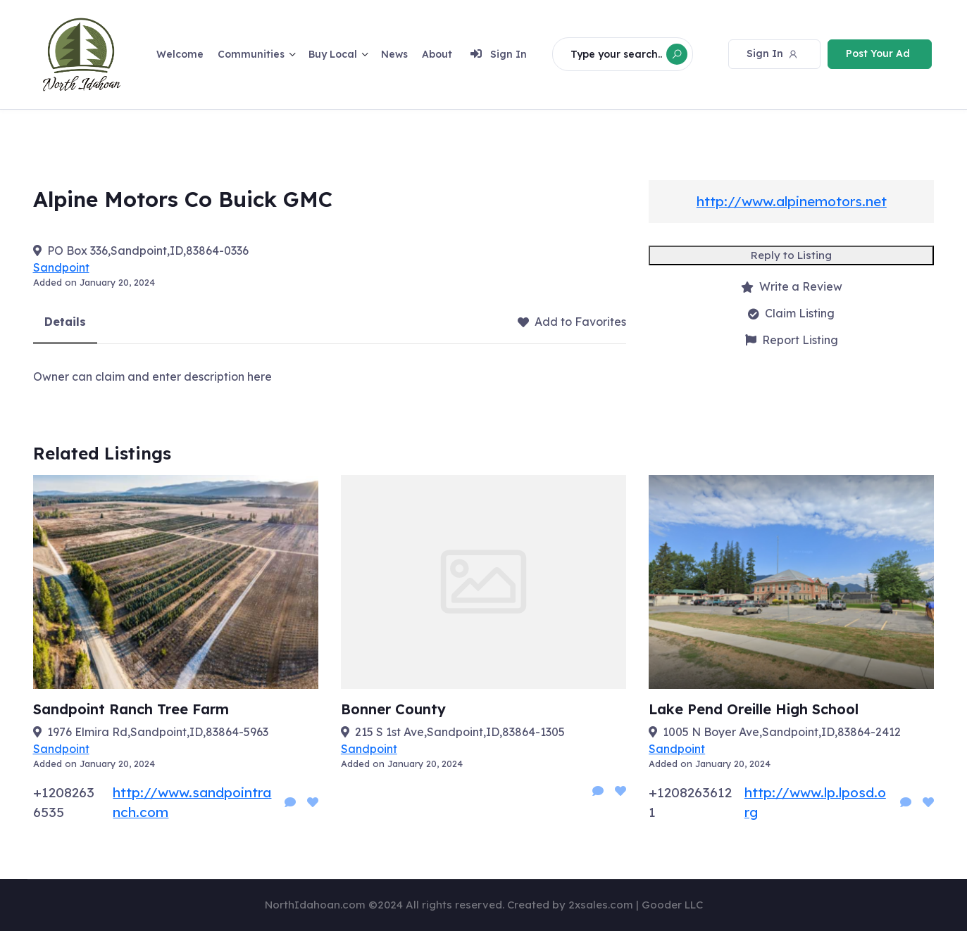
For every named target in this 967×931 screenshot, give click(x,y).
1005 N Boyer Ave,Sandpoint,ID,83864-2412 (782, 732)
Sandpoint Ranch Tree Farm (131, 709)
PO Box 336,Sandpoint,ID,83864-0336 (148, 250)
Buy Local (332, 53)
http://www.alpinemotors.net (792, 201)
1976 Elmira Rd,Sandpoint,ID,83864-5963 (157, 732)
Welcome (180, 53)
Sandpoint (61, 267)
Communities (251, 53)
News (394, 53)
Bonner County (393, 709)
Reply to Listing (791, 255)
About (437, 53)
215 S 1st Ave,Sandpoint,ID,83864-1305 (460, 732)
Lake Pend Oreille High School (754, 709)
